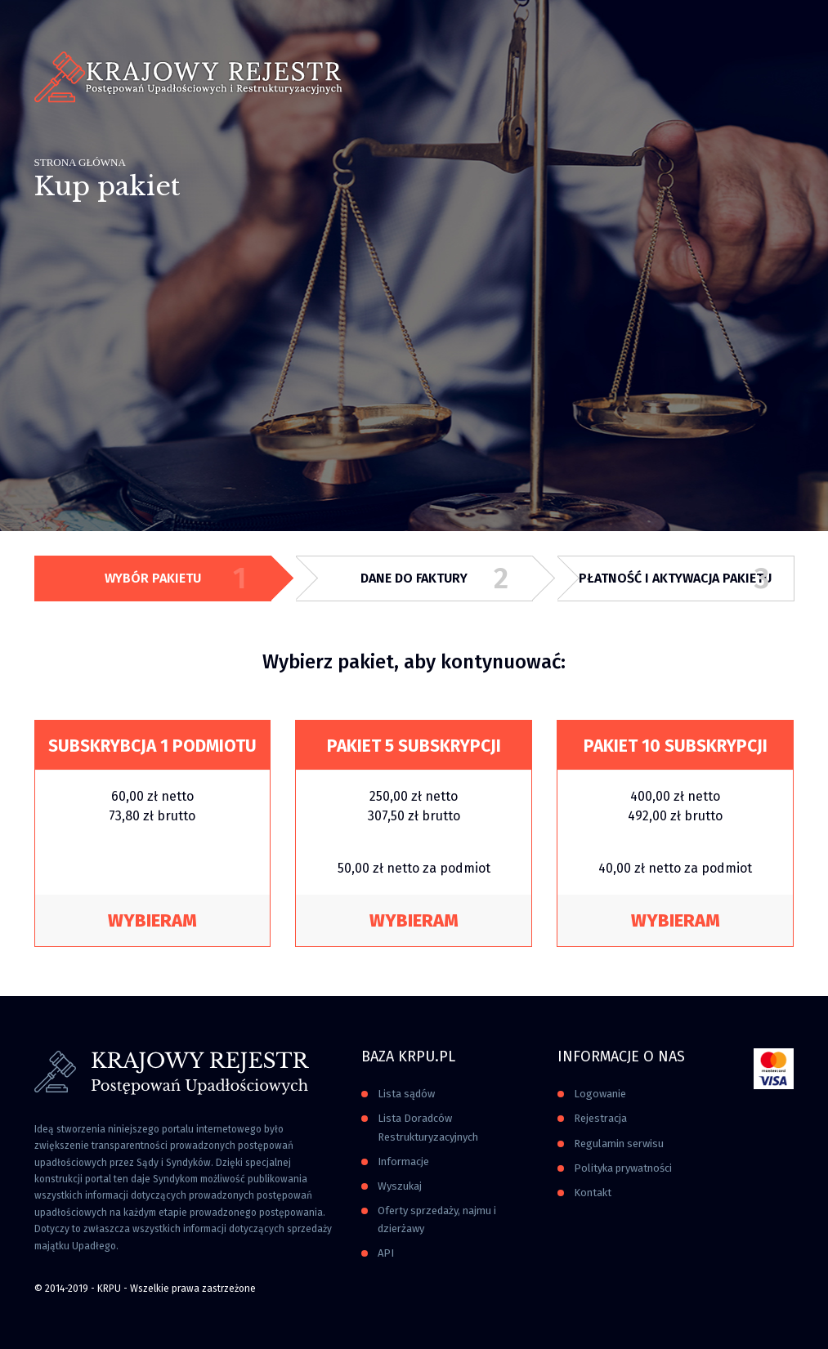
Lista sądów (406, 1094)
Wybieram (152, 920)
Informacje (403, 1161)
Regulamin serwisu (619, 1143)
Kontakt (592, 1192)
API (386, 1253)
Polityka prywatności (623, 1168)
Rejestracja (600, 1118)
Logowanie (600, 1094)
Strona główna (80, 162)
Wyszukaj (400, 1186)
